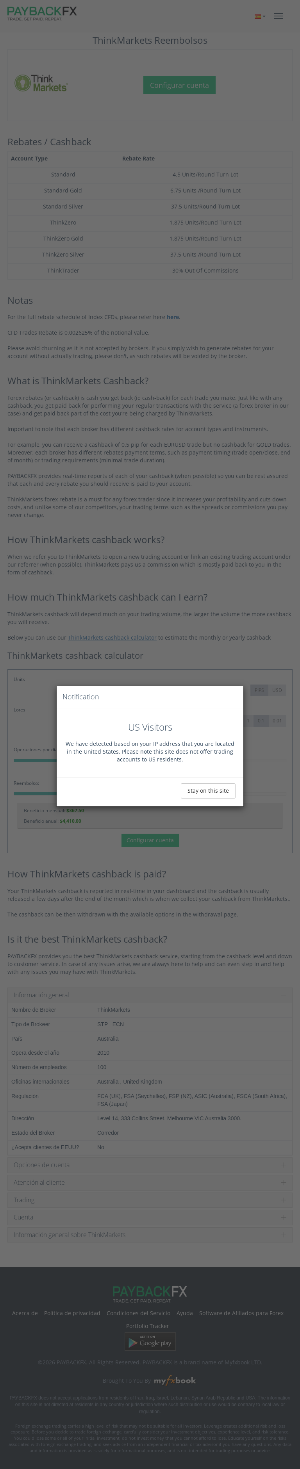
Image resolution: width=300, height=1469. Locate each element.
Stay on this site (208, 790)
